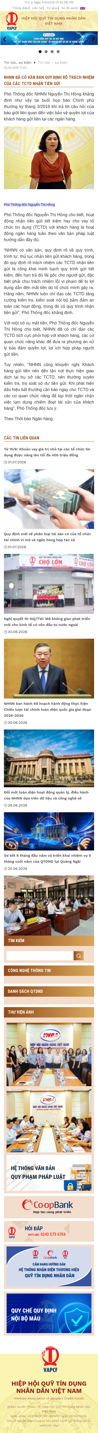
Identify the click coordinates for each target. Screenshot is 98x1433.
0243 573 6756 (47, 1234)
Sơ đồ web (68, 8)
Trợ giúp (51, 8)
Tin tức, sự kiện (17, 62)
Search (79, 955)
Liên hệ (37, 8)
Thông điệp (20, 8)
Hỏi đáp (34, 1228)
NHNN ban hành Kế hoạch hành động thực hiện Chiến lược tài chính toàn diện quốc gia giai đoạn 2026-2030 (47, 709)
